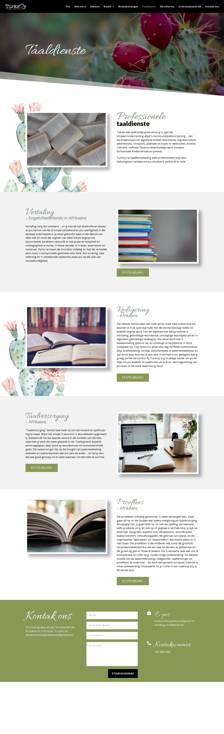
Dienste (95, 6)
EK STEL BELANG (132, 272)
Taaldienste (149, 6)
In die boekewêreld (190, 6)
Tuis (67, 6)
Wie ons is (80, 6)
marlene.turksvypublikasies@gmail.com (174, 621)
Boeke (107, 6)
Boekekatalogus (128, 6)
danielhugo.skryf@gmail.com (169, 624)
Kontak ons (212, 6)
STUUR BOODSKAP (123, 673)
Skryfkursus (167, 6)
